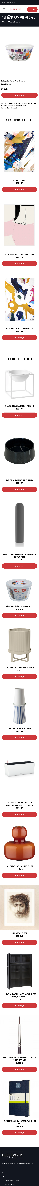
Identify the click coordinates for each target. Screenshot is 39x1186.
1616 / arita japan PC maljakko (19, 728)
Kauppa (32, 9)
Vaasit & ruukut (14, 22)
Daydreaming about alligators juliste (19, 254)
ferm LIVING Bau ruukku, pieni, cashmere (19, 667)
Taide (5, 22)
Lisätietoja (19, 95)
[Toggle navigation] (3, 9)
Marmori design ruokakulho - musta (19, 480)
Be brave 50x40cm (19, 180)
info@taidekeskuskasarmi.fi (9, 2)
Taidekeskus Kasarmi (12, 1181)
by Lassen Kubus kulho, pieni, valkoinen (19, 406)
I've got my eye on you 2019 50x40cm (19, 328)
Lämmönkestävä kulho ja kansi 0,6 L (19, 606)
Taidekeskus (9, 1177)
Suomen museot (10, 1184)
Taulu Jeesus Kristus (19, 933)
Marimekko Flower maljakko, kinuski (19, 866)
